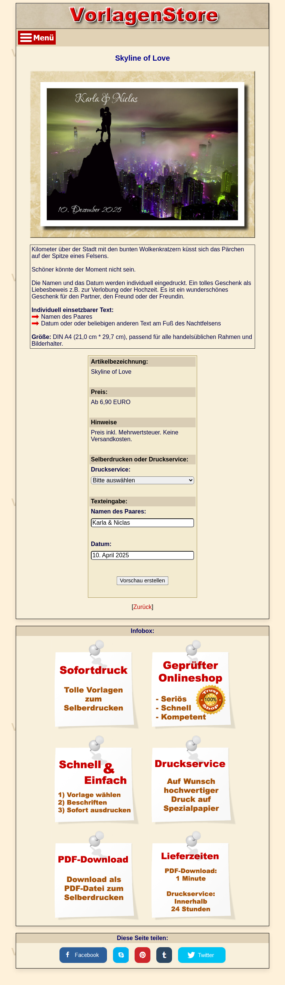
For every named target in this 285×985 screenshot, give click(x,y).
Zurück (143, 607)
